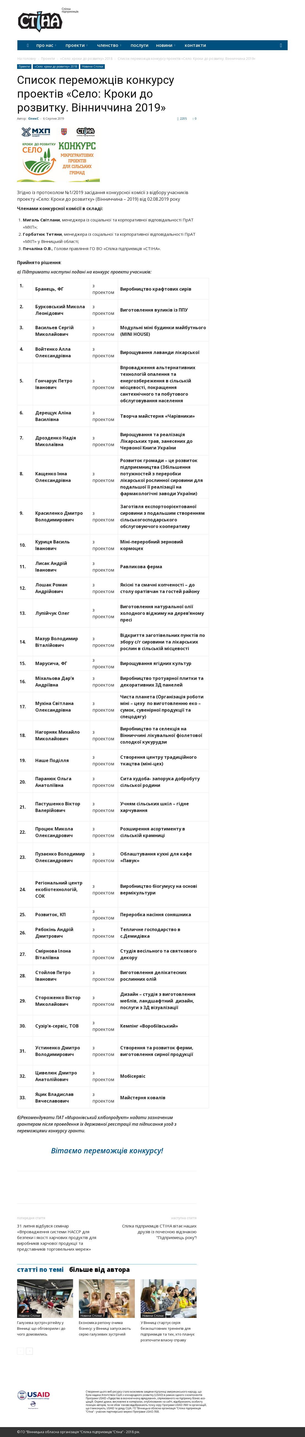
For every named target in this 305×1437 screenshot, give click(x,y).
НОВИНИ (165, 45)
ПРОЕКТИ (76, 45)
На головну (26, 58)
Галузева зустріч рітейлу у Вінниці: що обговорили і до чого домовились (41, 1328)
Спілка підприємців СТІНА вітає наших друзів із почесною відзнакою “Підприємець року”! (159, 1231)
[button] (281, 45)
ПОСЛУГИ (139, 45)
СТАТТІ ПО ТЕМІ (40, 1269)
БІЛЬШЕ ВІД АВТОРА (99, 1269)
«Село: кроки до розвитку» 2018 (86, 58)
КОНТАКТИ (195, 45)
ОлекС (33, 118)
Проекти (48, 58)
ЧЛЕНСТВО (109, 45)
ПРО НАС (46, 45)
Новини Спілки (92, 66)
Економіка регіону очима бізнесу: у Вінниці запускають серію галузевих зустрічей (105, 1328)
